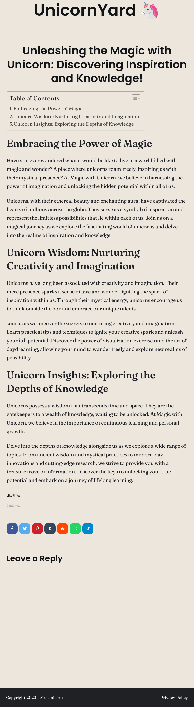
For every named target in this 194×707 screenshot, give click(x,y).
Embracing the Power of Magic (48, 108)
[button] (133, 99)
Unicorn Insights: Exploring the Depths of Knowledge (74, 124)
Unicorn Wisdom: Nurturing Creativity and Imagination (76, 116)
